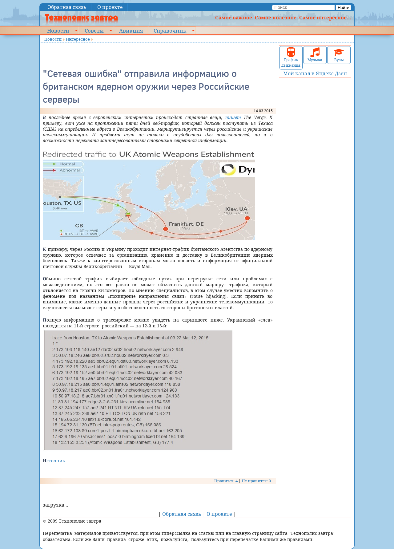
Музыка (315, 54)
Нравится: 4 (226, 481)
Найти (343, 7)
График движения (290, 57)
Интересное (78, 39)
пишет (233, 117)
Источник (54, 461)
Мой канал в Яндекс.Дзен (315, 73)
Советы (94, 30)
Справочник (170, 30)
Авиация (131, 30)
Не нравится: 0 (256, 481)
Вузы (339, 54)
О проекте (110, 7)
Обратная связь (66, 7)
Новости (58, 30)
